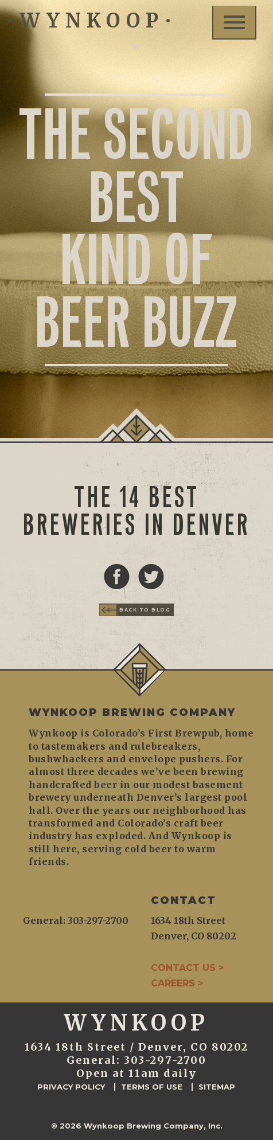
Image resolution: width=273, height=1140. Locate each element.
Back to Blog (144, 610)
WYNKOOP (89, 21)
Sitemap (216, 1087)
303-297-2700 (165, 1060)
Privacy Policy (71, 1087)
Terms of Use (151, 1087)
